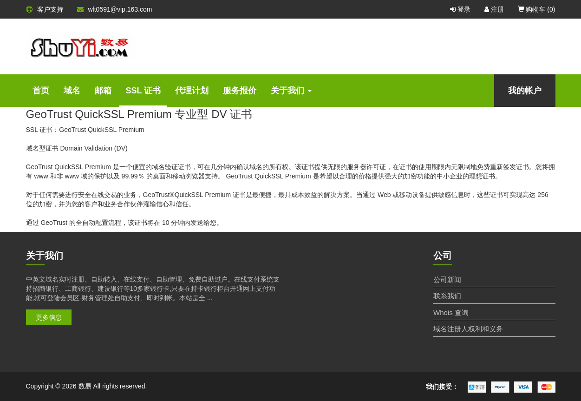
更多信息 (49, 317)
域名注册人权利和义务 (468, 329)
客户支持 (44, 9)
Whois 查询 (451, 312)
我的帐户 (525, 90)
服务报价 (239, 90)
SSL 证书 (143, 90)
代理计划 (192, 90)
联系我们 (447, 296)
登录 (460, 9)
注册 (494, 9)
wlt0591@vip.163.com (114, 9)
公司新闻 (447, 279)
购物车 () (536, 9)
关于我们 (291, 90)
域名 (72, 90)
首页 (41, 90)
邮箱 (103, 90)
